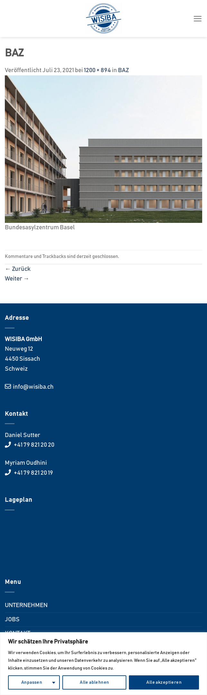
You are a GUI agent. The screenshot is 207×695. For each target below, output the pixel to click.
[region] (103, 663)
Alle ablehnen (94, 682)
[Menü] (197, 18)
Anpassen (31, 682)
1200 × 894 (97, 70)
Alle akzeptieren (164, 682)
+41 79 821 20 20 (33, 445)
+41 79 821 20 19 (33, 473)
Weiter (17, 279)
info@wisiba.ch (33, 387)
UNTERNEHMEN (26, 605)
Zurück (18, 269)
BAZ (123, 70)
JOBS (12, 619)
